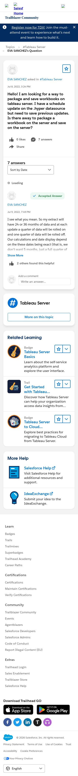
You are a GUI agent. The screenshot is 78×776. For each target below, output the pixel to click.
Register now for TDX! (28, 27)
